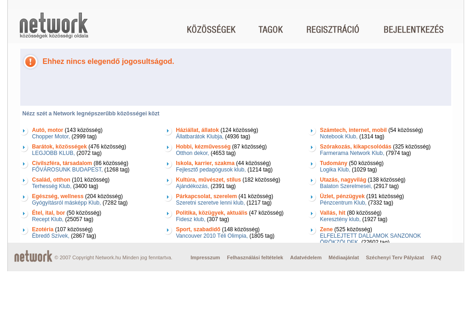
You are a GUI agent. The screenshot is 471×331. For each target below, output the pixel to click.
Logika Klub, (335, 169)
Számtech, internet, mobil (353, 130)
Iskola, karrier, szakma (205, 163)
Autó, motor (47, 130)
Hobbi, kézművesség (203, 146)
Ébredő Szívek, (50, 236)
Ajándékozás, (192, 186)
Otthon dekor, (192, 153)
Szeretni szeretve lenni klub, (210, 203)
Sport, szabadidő (198, 229)
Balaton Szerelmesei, (346, 186)
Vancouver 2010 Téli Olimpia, (212, 236)
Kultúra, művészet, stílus (208, 180)
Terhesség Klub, (52, 186)
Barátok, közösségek (59, 146)
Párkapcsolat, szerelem (206, 196)
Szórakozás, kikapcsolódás (355, 146)
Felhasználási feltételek (255, 257)
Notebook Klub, (339, 136)
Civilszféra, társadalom (62, 163)
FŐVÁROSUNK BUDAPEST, (67, 169)
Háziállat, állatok (197, 130)
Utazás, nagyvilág (343, 180)
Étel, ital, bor (48, 213)
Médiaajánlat (343, 257)
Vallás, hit (332, 213)
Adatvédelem (306, 257)
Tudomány (334, 163)
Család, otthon (51, 180)
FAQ (436, 257)
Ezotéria (43, 229)
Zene (326, 229)
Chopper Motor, (51, 136)
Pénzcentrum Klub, (343, 203)
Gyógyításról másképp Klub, (66, 203)
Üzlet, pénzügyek (342, 196)
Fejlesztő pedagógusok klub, (211, 169)
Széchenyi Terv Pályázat (395, 257)
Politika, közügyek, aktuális (211, 213)
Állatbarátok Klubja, (200, 136)
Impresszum (205, 257)
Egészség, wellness (58, 196)
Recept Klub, (48, 219)
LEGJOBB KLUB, (53, 153)
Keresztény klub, (340, 219)
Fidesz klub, (191, 219)
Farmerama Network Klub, (352, 153)
